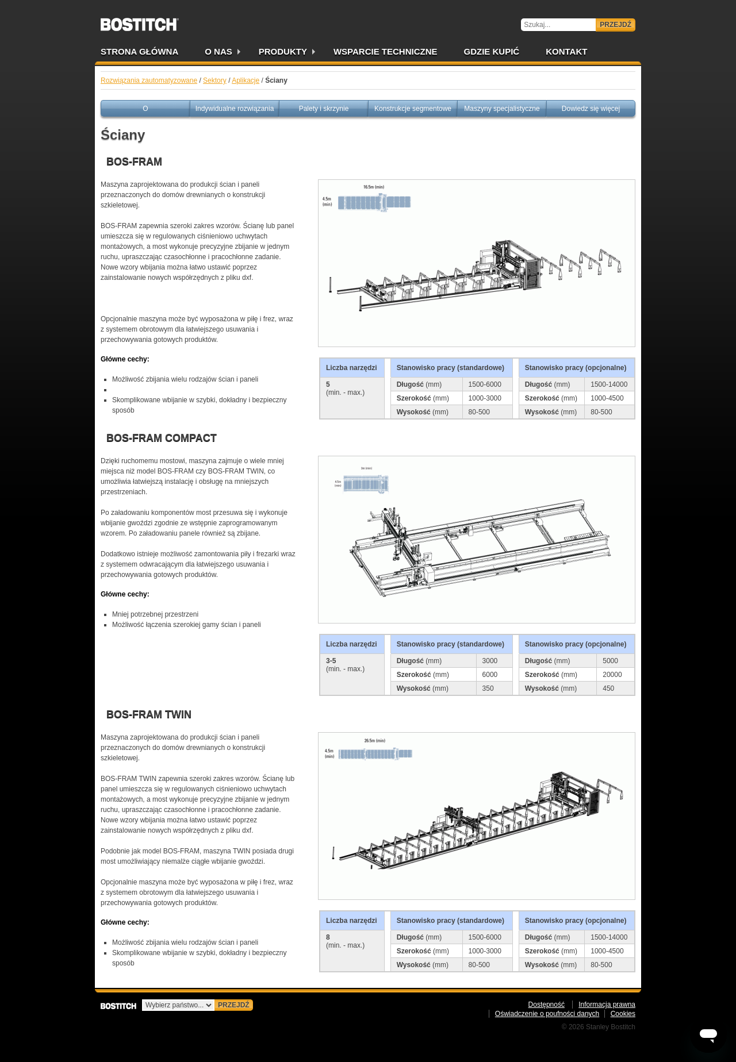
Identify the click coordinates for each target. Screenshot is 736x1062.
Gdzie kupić (492, 51)
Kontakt (566, 51)
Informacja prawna (606, 1005)
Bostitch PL (140, 20)
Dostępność (546, 1005)
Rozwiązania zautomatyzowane (149, 80)
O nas (218, 51)
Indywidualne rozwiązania (234, 109)
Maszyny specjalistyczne (501, 109)
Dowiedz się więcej (591, 109)
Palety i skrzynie (324, 109)
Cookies (623, 1014)
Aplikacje (245, 80)
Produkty (283, 51)
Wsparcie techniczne (386, 51)
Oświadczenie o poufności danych (547, 1014)
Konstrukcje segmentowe (412, 109)
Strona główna (139, 51)
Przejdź (615, 25)
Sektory (215, 80)
